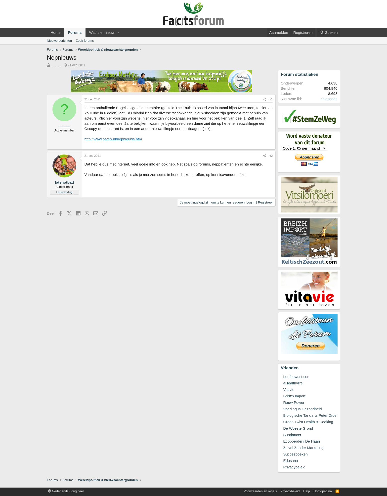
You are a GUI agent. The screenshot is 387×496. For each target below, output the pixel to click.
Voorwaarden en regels (260, 491)
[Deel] (264, 99)
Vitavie (289, 389)
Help (306, 491)
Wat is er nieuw (102, 32)
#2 (271, 156)
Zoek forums (85, 40)
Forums (75, 32)
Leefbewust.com (296, 376)
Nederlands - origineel (66, 491)
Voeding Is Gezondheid (302, 409)
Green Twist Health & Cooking (308, 422)
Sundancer (292, 435)
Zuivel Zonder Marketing (303, 448)
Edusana (290, 460)
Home (56, 32)
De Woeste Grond (298, 428)
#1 (271, 99)
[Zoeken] (328, 32)
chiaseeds (329, 99)
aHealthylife (293, 383)
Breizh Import (294, 396)
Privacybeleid (294, 467)
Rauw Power (293, 402)
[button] (118, 32)
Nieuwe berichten (59, 40)
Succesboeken (295, 454)
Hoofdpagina (322, 491)
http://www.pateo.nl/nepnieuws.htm (113, 139)
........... (56, 65)
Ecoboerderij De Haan (301, 441)
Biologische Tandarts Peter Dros (310, 415)
